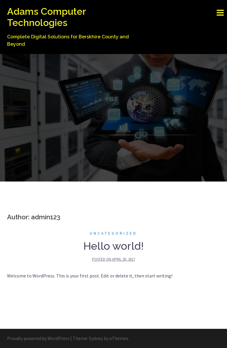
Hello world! (113, 246)
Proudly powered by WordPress (38, 338)
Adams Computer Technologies (46, 17)
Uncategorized (113, 233)
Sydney (96, 338)
